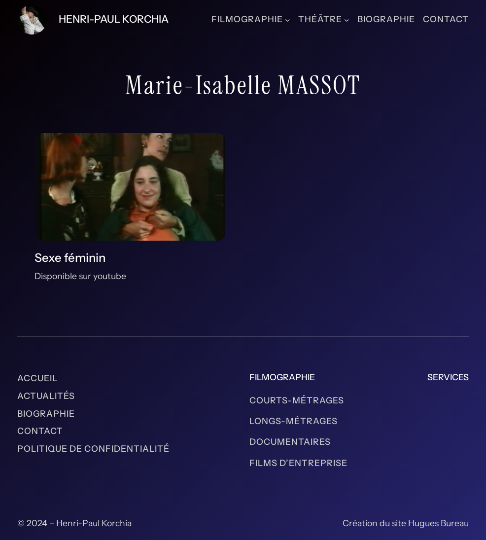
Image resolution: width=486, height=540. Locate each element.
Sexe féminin (70, 258)
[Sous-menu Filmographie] (287, 19)
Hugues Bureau (438, 523)
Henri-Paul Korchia (114, 19)
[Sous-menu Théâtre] (346, 19)
